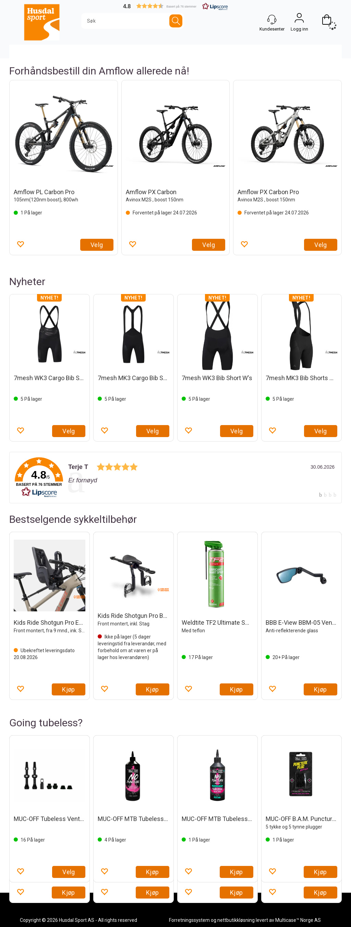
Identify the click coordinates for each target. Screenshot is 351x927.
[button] (175, 6)
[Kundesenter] (271, 19)
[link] (175, 477)
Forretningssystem (189, 920)
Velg (96, 244)
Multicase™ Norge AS (298, 920)
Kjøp (68, 689)
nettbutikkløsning (236, 920)
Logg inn (299, 19)
